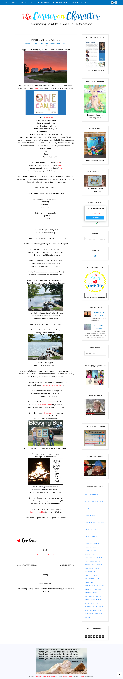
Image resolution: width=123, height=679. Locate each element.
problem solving (90, 585)
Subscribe (95, 217)
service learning (96, 599)
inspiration (93, 561)
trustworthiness (90, 610)
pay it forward (89, 578)
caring (87, 508)
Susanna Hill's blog (37, 512)
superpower (94, 603)
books (27, 43)
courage (87, 536)
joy (100, 561)
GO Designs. (81, 676)
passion (95, 575)
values (100, 610)
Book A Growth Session (80, 2)
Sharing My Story (27, 2)
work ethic (98, 613)
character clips (90, 515)
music (95, 571)
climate (87, 526)
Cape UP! (14, 2)
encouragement (90, 540)
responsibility (89, 596)
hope (86, 561)
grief (94, 554)
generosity (88, 550)
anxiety (97, 498)
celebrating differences (92, 512)
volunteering (89, 613)
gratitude (88, 554)
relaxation (98, 589)
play (96, 582)
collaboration (96, 526)
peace (97, 578)
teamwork (88, 606)
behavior (95, 501)
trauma (95, 606)
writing (87, 617)
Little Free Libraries (44, 404)
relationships (89, 589)
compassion (88, 529)
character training (91, 519)
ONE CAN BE (48, 117)
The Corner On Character (39, 676)
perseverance (89, 582)
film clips (88, 547)
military (99, 564)
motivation (88, 571)
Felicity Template (51, 676)
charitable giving (90, 522)
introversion (55, 43)
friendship (45, 43)
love (93, 564)
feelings (96, 543)
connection (35, 43)
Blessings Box (49, 413)
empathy (94, 536)
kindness (88, 564)
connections (89, 533)
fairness (99, 540)
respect (95, 592)
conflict (97, 529)
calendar (100, 505)
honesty (99, 557)
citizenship (101, 522)
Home (6, 2)
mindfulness (89, 568)
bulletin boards (90, 505)
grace (95, 550)
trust (101, 606)
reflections (100, 585)
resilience (88, 592)
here (58, 162)
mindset (97, 568)
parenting (88, 575)
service (63, 43)
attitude (88, 501)
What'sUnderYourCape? (92, 494)
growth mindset (90, 557)
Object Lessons (44, 2)
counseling (98, 533)
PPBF (37, 88)
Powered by (95, 223)
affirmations (89, 498)
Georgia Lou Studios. (67, 676)
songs (87, 603)
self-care (98, 596)
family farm (88, 543)
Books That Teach (60, 2)
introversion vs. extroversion (52, 385)
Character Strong (90, 491)
